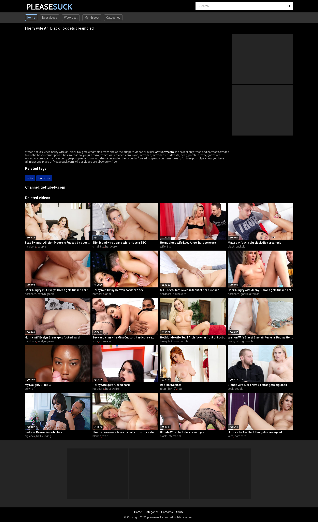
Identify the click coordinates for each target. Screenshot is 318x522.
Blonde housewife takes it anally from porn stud (124, 432)
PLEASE (36, 7)
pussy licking (236, 341)
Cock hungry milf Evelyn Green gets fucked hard (56, 290)
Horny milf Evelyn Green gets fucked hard (52, 337)
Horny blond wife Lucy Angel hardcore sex (188, 242)
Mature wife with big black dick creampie (254, 242)
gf (33, 388)
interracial (105, 341)
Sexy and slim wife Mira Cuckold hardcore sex (123, 337)
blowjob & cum (169, 341)
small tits (98, 246)
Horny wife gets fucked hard (111, 384)
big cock (30, 436)
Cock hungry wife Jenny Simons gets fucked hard (260, 290)
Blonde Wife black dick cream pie (182, 432)
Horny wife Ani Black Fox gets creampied (255, 432)
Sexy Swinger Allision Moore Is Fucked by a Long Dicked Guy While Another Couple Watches (57, 242)
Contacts (167, 512)
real (179, 388)
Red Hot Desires (171, 384)
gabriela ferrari (250, 294)
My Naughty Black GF (38, 384)
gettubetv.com (53, 187)
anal (108, 294)
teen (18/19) (168, 388)
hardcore (44, 178)
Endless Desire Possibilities (43, 432)
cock (231, 388)
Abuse (179, 512)
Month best (92, 17)
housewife (179, 294)
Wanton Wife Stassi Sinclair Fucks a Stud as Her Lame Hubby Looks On (260, 337)
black (231, 246)
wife (30, 178)
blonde (96, 436)
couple (42, 246)
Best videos (49, 17)
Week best (70, 17)
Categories (113, 17)
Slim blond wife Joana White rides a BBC (119, 242)
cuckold (240, 246)
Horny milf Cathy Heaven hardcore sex (117, 290)
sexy (28, 388)
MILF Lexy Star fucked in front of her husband (189, 290)
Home (31, 17)
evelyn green (46, 294)
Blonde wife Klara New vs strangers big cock (257, 384)
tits (169, 246)
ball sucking (43, 436)
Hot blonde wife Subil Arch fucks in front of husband (193, 337)
